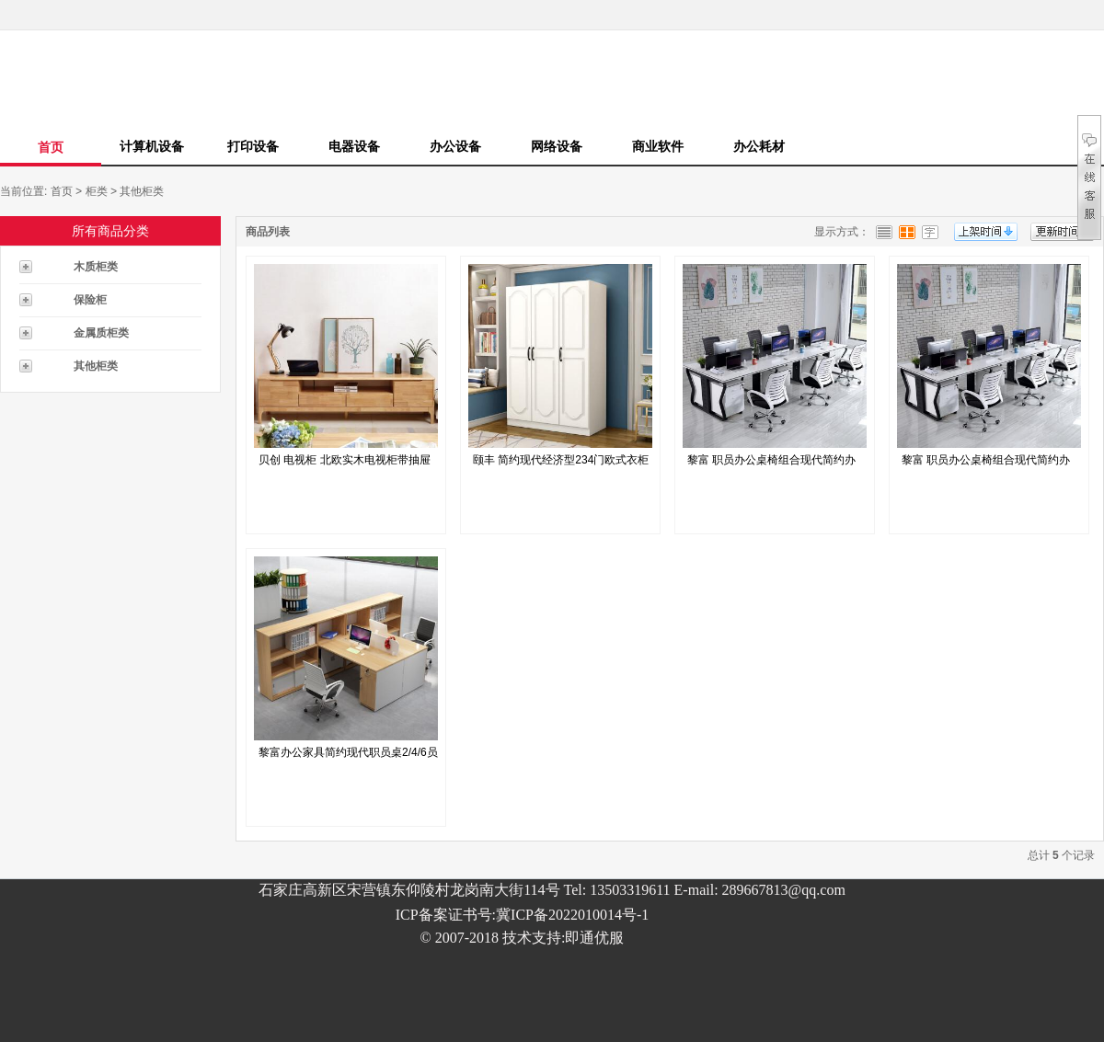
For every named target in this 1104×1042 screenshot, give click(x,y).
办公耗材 (759, 146)
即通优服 (594, 937)
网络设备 (556, 146)
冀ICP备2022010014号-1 (572, 914)
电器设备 (354, 146)
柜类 (97, 191)
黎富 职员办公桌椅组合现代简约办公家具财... (771, 464)
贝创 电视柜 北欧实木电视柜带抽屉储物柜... (345, 464)
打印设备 (253, 146)
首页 (50, 147)
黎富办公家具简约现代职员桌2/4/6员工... (348, 757)
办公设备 (455, 146)
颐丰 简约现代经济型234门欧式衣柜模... (561, 464)
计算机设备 (152, 146)
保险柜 (90, 299)
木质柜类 (96, 266)
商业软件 (658, 146)
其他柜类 (142, 191)
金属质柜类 (101, 332)
